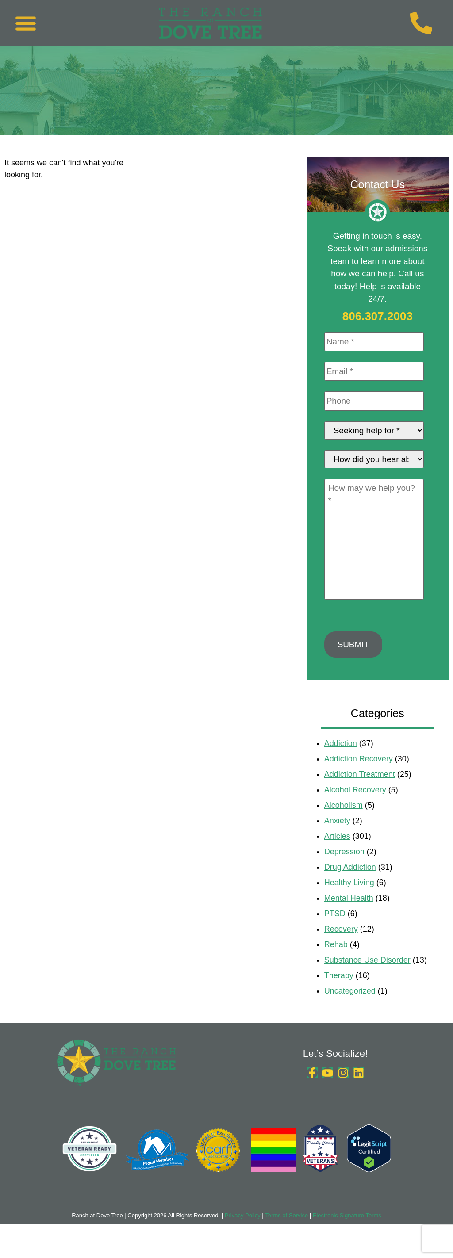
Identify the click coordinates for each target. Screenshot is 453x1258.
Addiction (340, 758)
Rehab (336, 959)
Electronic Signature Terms (347, 1230)
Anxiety (337, 835)
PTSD (335, 928)
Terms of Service (286, 1230)
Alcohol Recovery (355, 804)
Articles (337, 851)
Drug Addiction (350, 882)
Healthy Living (349, 897)
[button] (25, 23)
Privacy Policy (243, 1230)
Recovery (341, 944)
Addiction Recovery (358, 773)
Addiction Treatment (359, 789)
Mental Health (348, 913)
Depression (344, 866)
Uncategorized (350, 1006)
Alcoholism (343, 820)
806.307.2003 (377, 316)
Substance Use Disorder (367, 975)
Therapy (338, 990)
